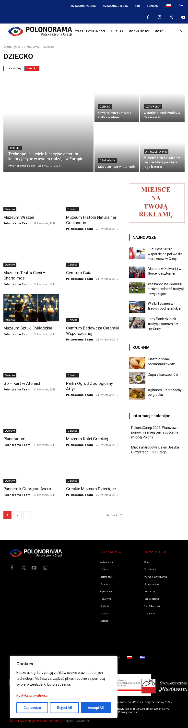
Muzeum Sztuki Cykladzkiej (28, 328)
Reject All (64, 708)
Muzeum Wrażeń (18, 217)
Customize (32, 708)
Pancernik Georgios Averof (28, 488)
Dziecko (31, 68)
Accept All (96, 708)
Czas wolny (13, 68)
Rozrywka (33, 47)
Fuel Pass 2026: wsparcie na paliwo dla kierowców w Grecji (165, 254)
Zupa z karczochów (163, 374)
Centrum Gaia (78, 272)
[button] (181, 31)
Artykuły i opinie (156, 151)
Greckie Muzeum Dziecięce (91, 488)
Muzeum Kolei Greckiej (87, 438)
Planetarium (14, 438)
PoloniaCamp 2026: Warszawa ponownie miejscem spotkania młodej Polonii (154, 432)
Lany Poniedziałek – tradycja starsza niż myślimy (163, 323)
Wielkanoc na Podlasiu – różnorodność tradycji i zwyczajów (166, 289)
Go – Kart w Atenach (22, 383)
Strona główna (13, 47)
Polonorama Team (16, 223)
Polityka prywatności (32, 695)
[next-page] (28, 515)
